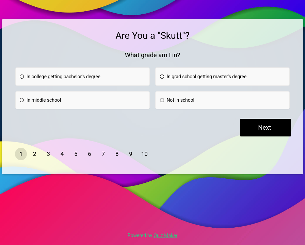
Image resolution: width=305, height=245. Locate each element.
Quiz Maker (165, 235)
